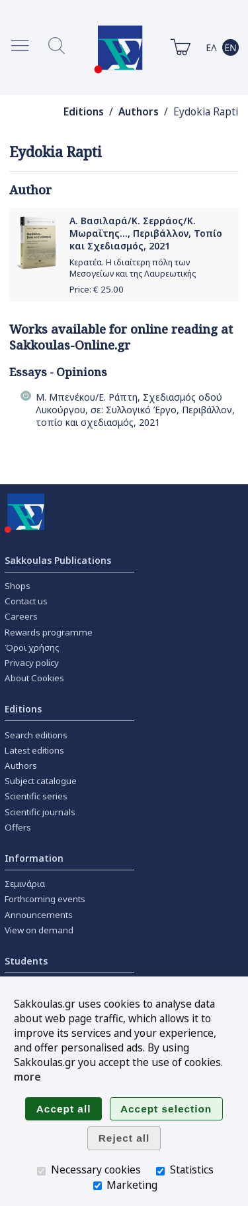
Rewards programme (49, 632)
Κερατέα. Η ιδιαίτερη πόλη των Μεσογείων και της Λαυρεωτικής (132, 268)
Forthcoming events (45, 899)
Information (34, 858)
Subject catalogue (41, 781)
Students (26, 961)
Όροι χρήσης (32, 647)
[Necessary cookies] (41, 1171)
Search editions (36, 735)
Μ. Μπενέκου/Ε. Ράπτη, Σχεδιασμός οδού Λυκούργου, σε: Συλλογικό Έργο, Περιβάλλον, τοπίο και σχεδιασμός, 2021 (135, 410)
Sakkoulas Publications (58, 560)
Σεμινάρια (25, 884)
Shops (17, 586)
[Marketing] (97, 1185)
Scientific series (36, 796)
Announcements (39, 915)
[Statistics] (160, 1171)
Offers (18, 827)
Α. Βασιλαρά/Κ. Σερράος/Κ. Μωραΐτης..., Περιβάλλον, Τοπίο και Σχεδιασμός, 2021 (145, 233)
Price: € (96, 289)
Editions (83, 112)
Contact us (26, 601)
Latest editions (34, 750)
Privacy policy (32, 663)
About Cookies (34, 678)
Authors (138, 112)
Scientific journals (40, 812)
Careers (21, 616)
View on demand (39, 930)
